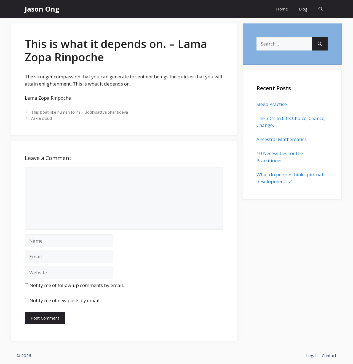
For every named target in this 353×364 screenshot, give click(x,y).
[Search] (320, 44)
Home (282, 9)
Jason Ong (42, 9)
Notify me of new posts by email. (65, 300)
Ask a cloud (41, 118)
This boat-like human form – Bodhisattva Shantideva (79, 112)
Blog (303, 9)
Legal (311, 355)
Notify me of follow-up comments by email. (77, 285)
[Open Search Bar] (320, 9)
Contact (329, 355)
